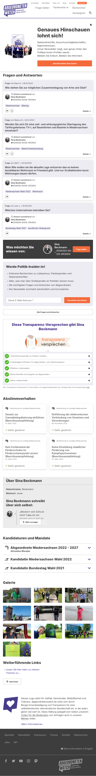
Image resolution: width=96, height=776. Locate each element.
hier (88, 387)
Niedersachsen (13, 105)
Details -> (87, 111)
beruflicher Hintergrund (39, 228)
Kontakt (72, 3)
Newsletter (46, 3)
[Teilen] (7, 111)
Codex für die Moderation (34, 715)
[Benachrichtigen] (12, 111)
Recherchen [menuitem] (79, 7)
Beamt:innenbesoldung (32, 148)
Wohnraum (37, 191)
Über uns (56, 3)
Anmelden (35, 3)
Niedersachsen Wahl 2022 (18, 191)
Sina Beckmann (18, 97)
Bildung (25, 105)
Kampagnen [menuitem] (79, 13)
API (15, 742)
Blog (64, 3)
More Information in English (77, 748)
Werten (25, 718)
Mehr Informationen (32, 724)
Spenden (82, 3)
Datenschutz (81, 735)
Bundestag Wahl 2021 (16, 228)
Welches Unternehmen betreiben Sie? (27, 210)
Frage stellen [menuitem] (42, 7)
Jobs (7, 742)
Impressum (40, 735)
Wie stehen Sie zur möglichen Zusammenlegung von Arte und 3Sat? (46, 87)
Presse (54, 735)
